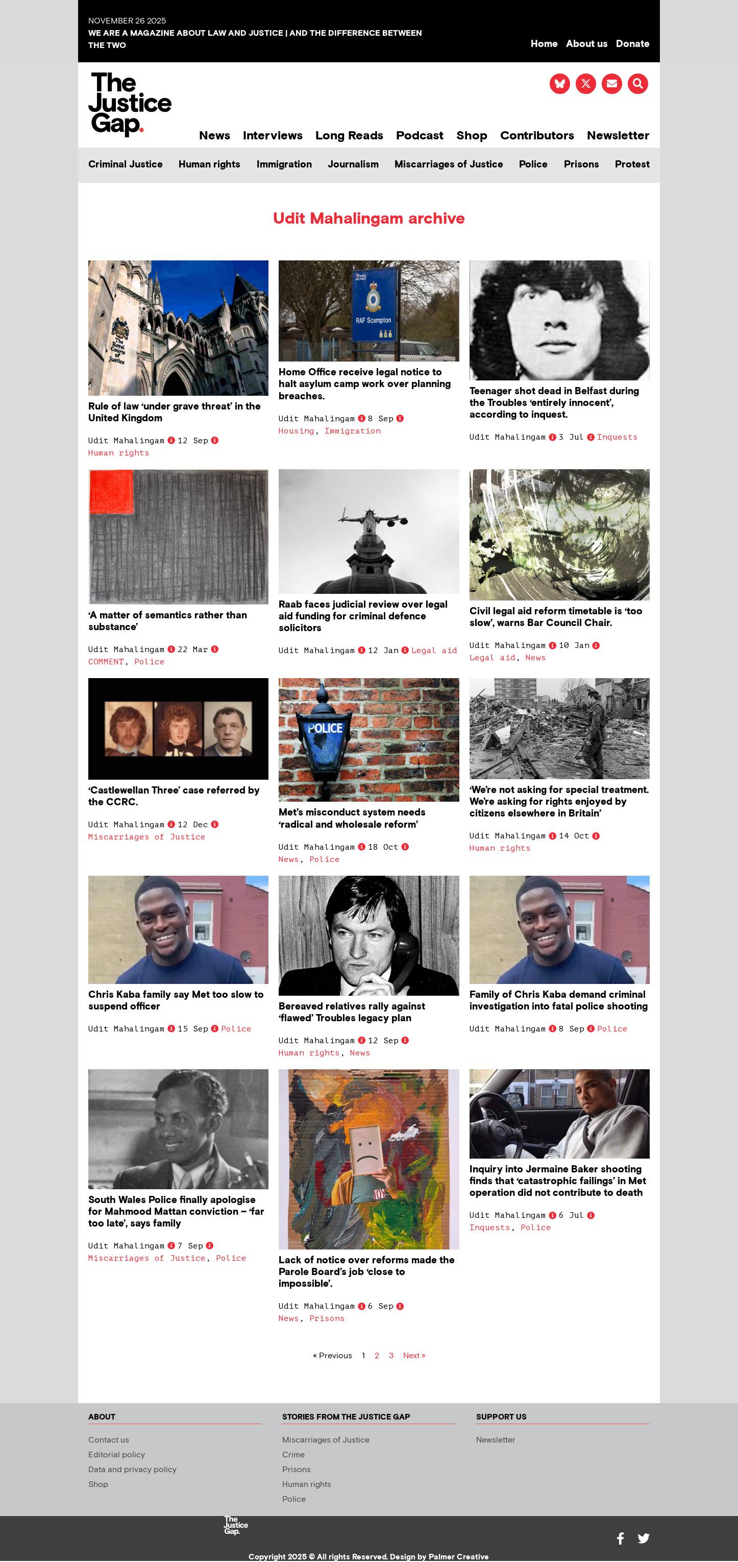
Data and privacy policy (132, 1469)
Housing (296, 431)
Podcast (420, 135)
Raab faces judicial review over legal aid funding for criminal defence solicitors (363, 616)
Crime (293, 1455)
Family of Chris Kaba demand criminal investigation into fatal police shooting (559, 1001)
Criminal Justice (125, 164)
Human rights (209, 164)
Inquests (617, 437)
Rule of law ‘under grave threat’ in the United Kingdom (174, 412)
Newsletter (618, 135)
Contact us (108, 1440)
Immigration (284, 164)
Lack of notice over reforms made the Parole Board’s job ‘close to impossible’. (367, 1272)
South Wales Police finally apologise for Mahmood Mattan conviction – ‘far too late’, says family (176, 1212)
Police (533, 164)
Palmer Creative (459, 1557)
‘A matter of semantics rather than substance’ (167, 621)
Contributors (537, 135)
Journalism (353, 164)
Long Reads (349, 135)
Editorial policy (116, 1455)
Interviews (273, 135)
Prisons (581, 164)
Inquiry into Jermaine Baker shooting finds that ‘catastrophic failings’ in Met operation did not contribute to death (558, 1181)
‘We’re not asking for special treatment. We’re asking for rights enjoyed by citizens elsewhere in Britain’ (559, 802)
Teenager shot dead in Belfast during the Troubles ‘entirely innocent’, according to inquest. (554, 403)
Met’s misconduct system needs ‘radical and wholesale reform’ (352, 818)
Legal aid (434, 650)
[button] (638, 83)
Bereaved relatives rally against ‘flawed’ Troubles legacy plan (352, 1012)
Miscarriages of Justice (449, 164)
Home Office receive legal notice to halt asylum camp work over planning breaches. (365, 384)
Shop (471, 135)
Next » (414, 1356)
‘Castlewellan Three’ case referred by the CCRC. (174, 796)
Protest (632, 164)
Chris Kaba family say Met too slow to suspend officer (176, 1001)
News (214, 135)
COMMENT (106, 661)
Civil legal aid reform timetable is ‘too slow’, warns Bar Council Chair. (556, 617)
